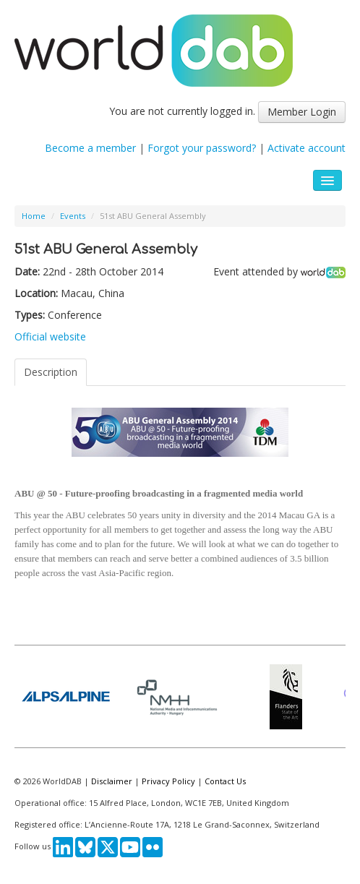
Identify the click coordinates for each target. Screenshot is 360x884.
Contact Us (225, 781)
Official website (50, 336)
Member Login (301, 112)
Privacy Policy (168, 781)
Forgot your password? (201, 148)
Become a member (90, 148)
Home (34, 215)
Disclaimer (111, 781)
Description (50, 372)
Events (72, 215)
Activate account (306, 148)
